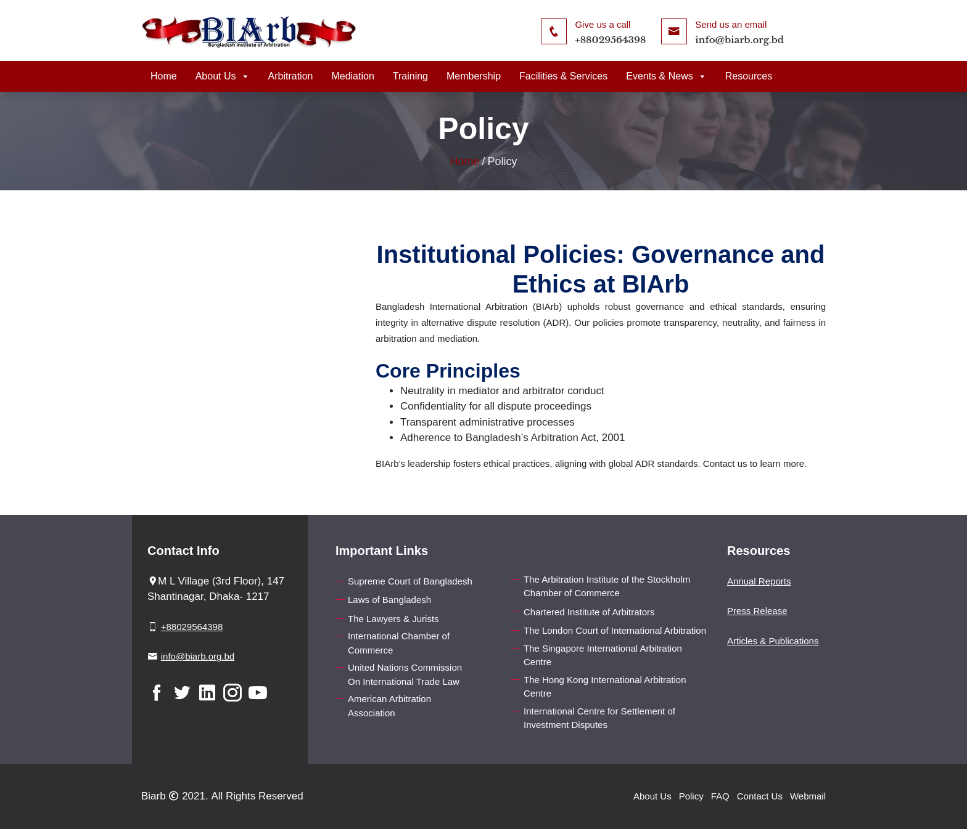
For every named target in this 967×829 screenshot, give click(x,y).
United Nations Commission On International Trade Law (405, 674)
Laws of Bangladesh (389, 599)
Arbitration (290, 76)
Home (163, 76)
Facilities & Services (563, 76)
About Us (222, 76)
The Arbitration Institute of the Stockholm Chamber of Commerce (607, 586)
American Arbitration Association (389, 706)
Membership (473, 76)
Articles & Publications (772, 641)
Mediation (352, 76)
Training (410, 76)
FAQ (720, 796)
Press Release (757, 610)
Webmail (808, 796)
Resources (748, 76)
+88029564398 (610, 40)
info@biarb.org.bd (739, 40)
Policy (691, 796)
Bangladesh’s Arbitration (522, 437)
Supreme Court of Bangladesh (410, 581)
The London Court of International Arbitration (615, 630)
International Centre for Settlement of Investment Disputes (599, 718)
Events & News (666, 76)
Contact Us (760, 796)
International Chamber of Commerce (399, 643)
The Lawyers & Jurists (393, 618)
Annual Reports (759, 581)
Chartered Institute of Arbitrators (589, 612)
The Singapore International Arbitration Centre (603, 655)
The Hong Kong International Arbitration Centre (605, 686)
